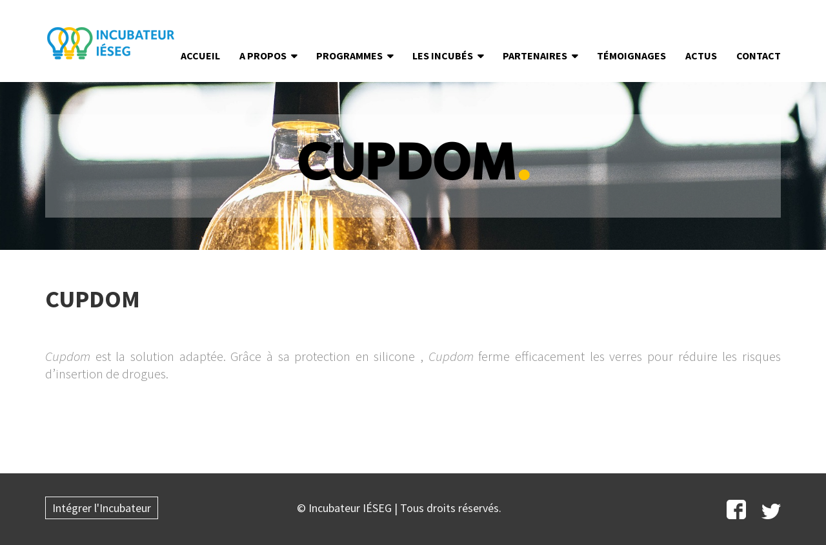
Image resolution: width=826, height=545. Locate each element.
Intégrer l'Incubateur (101, 507)
